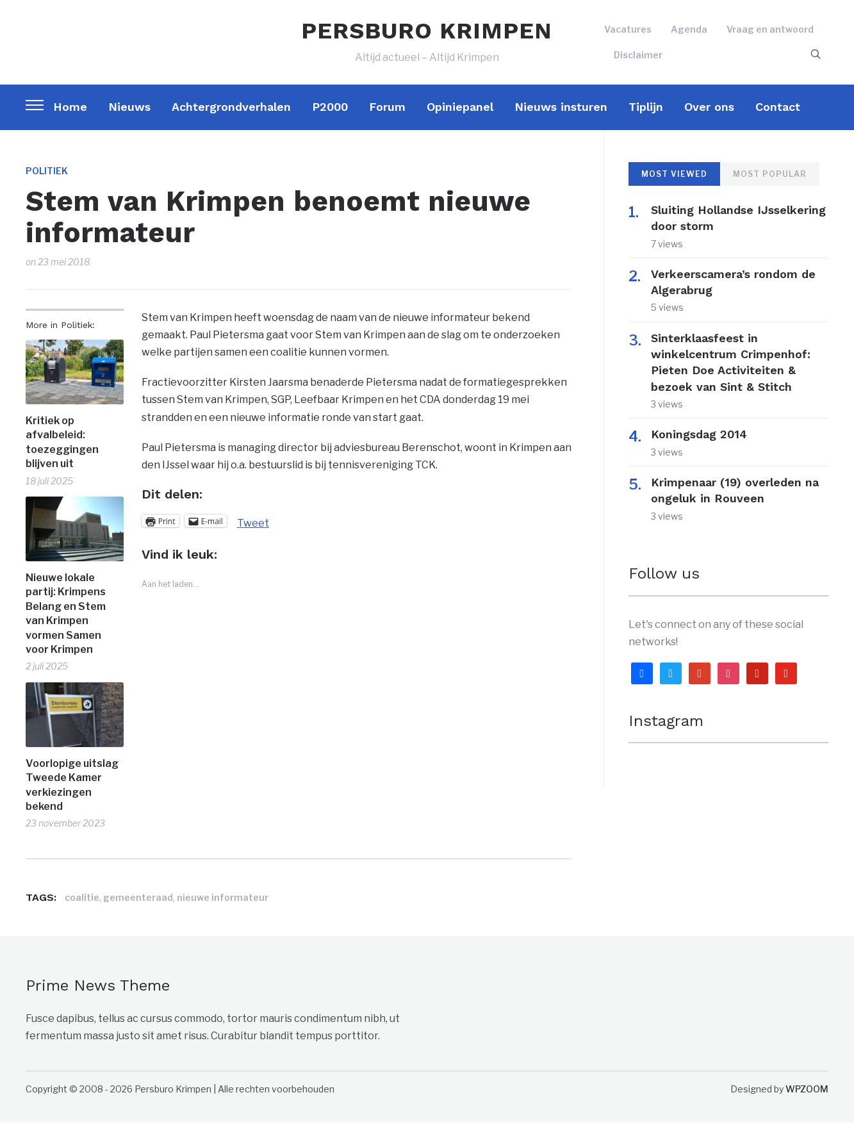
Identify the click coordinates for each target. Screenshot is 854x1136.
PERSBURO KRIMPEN (426, 37)
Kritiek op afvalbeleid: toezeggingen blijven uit (62, 455)
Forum (387, 120)
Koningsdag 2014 (706, 447)
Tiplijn (645, 120)
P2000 (330, 120)
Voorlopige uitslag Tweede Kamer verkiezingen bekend (72, 798)
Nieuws (129, 120)
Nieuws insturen (560, 120)
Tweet (253, 535)
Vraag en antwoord (770, 36)
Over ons (709, 120)
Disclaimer (638, 61)
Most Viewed (674, 187)
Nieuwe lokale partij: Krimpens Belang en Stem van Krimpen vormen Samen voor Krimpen (66, 627)
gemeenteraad (138, 910)
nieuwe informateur (222, 910)
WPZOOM (806, 1102)
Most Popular (770, 187)
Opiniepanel (460, 120)
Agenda (689, 36)
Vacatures (628, 36)
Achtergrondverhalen (231, 120)
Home (70, 120)
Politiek (47, 184)
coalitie (82, 910)
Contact (777, 120)
